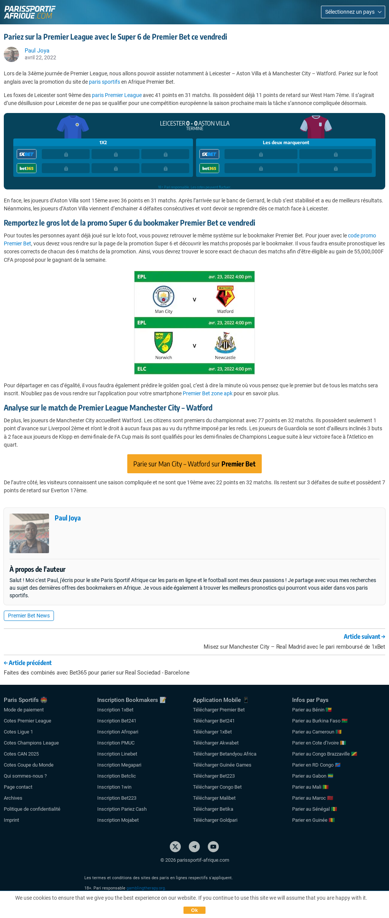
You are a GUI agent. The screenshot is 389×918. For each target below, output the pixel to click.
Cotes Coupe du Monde (29, 765)
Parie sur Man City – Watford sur (194, 463)
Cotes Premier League (27, 721)
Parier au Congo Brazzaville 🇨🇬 (324, 754)
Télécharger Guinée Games (222, 765)
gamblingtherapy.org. (146, 888)
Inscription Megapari (119, 765)
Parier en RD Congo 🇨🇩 (316, 765)
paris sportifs (104, 82)
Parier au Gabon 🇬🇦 (313, 776)
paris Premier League (117, 95)
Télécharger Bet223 (214, 776)
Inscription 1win (114, 787)
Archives (13, 798)
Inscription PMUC (115, 743)
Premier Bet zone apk (207, 393)
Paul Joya (68, 517)
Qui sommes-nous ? (25, 776)
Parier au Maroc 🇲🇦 (312, 798)
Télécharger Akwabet (216, 743)
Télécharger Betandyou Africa (224, 754)
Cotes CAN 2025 (21, 754)
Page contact (18, 787)
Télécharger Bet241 (214, 721)
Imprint (11, 820)
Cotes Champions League (31, 743)
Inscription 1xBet (115, 710)
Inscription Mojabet (118, 820)
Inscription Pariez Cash (122, 809)
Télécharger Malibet (214, 798)
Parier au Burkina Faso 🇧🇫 (320, 721)
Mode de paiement (24, 710)
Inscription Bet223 (116, 798)
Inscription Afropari (117, 732)
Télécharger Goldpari (215, 820)
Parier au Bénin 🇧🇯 (312, 710)
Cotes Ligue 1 (18, 732)
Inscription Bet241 (116, 721)
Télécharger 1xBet (212, 732)
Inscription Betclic (116, 776)
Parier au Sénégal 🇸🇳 (314, 809)
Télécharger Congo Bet (217, 787)
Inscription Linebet (117, 754)
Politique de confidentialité (32, 809)
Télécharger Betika (213, 809)
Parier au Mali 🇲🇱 (310, 787)
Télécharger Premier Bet (219, 710)
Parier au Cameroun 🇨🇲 (317, 732)
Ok (194, 910)
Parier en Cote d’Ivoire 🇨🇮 (319, 743)
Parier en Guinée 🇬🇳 (313, 820)
